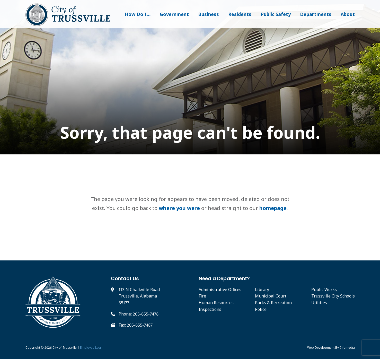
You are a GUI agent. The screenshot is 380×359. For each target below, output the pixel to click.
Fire (202, 296)
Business (208, 14)
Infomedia (347, 347)
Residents (239, 14)
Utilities (319, 302)
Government (174, 14)
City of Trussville (64, 347)
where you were (179, 208)
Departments (315, 14)
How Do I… (138, 14)
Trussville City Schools (333, 296)
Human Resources (216, 302)
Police (261, 309)
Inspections (210, 309)
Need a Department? (224, 278)
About (348, 14)
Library (262, 289)
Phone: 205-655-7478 (138, 314)
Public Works (324, 289)
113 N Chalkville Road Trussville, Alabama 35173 (139, 296)
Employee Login (91, 347)
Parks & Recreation (273, 302)
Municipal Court (270, 296)
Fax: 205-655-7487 (136, 325)
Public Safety (276, 14)
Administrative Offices (220, 289)
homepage (273, 208)
